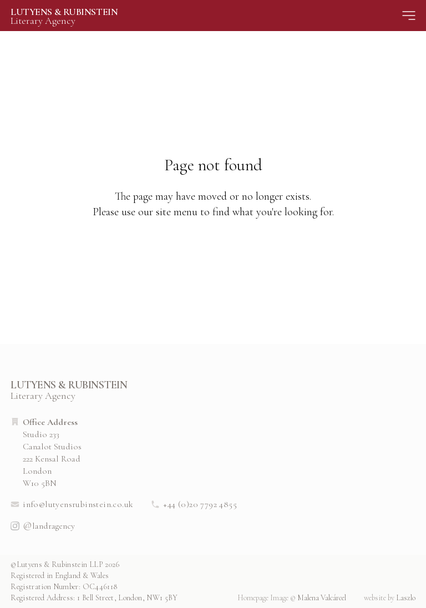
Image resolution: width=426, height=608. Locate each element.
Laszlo (389, 597)
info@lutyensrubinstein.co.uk (72, 504)
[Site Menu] (409, 15)
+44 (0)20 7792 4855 (194, 504)
